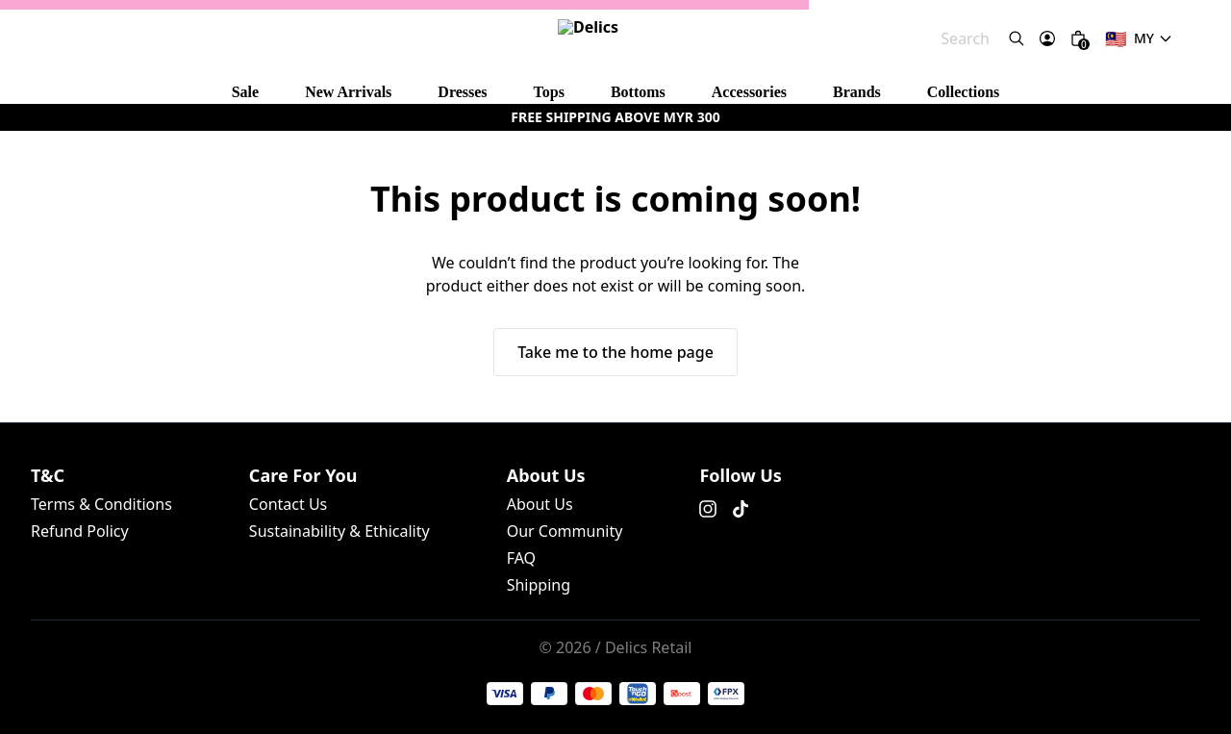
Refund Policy (177, 355)
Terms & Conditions (70, 355)
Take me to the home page (88, 274)
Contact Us (42, 437)
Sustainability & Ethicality (159, 437)
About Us (37, 519)
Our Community (117, 519)
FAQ (183, 519)
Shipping (226, 519)
